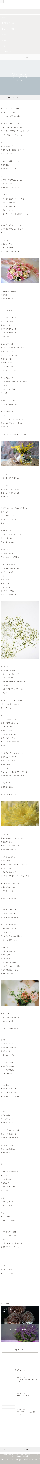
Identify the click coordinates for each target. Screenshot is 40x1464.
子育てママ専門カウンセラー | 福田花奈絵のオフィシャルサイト (20, 1455)
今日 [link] (8, 434)
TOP (3, 1449)
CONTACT (26, 1449)
